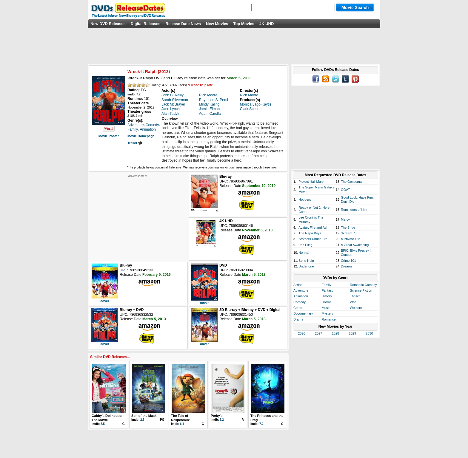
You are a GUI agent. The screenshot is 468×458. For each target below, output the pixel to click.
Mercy (345, 219)
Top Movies (243, 23)
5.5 (103, 423)
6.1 (182, 423)
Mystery (327, 313)
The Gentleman (352, 181)
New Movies (217, 23)
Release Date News (183, 23)
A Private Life (350, 239)
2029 (352, 333)
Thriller (355, 296)
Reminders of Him (354, 209)
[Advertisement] (137, 215)
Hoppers (304, 199)
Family (326, 285)
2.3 (142, 419)
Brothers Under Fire (312, 239)
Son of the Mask (143, 415)
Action (298, 285)
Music (326, 308)
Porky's (216, 415)
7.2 (261, 423)
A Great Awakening (355, 245)
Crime (297, 308)
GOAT (345, 189)
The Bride (348, 227)
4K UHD (266, 23)
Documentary (303, 313)
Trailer (134, 143)
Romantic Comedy (363, 285)
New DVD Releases (108, 23)
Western (356, 308)
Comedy (299, 302)
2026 (301, 333)
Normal (303, 252)
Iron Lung (305, 245)
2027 (318, 333)
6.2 (222, 419)
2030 (369, 333)
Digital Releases (146, 23)
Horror (326, 302)
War (353, 302)
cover (104, 301)
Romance (329, 319)
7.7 (138, 94)
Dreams (346, 266)
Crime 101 (348, 260)
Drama (298, 319)
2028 (335, 333)
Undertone (306, 266)
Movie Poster (108, 136)
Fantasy (327, 290)
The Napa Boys (309, 233)
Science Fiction (361, 290)
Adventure (300, 290)
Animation (300, 296)
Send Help (306, 260)
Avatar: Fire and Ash (313, 227)
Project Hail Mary (311, 181)
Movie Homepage (140, 136)
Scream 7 (348, 233)
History (327, 296)
